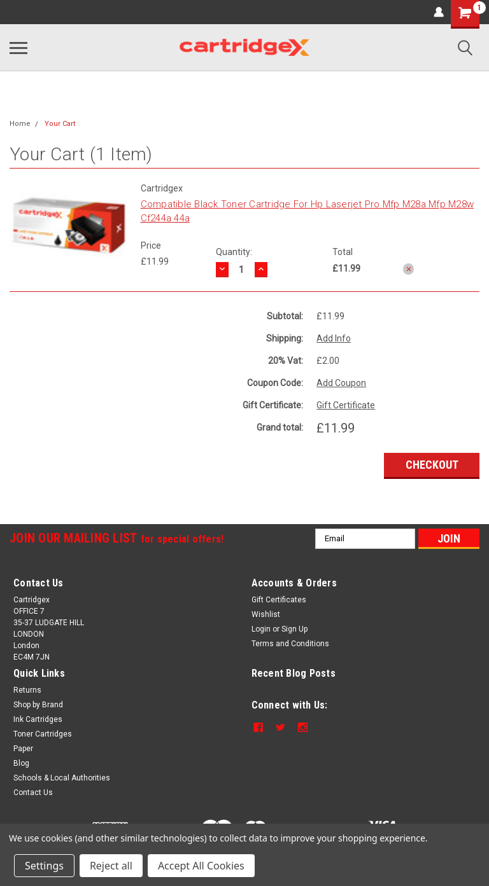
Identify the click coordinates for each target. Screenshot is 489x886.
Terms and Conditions (290, 643)
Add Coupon (341, 383)
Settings (44, 866)
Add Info (333, 338)
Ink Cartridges (37, 719)
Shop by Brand (38, 704)
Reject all (111, 866)
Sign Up (294, 629)
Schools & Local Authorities (61, 777)
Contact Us (33, 792)
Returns (27, 690)
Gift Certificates (279, 599)
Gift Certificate (345, 405)
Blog (21, 763)
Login (261, 629)
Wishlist (266, 614)
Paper (23, 748)
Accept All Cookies (201, 866)
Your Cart (60, 124)
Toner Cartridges (42, 734)
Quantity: (234, 252)
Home (20, 124)
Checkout (432, 464)
